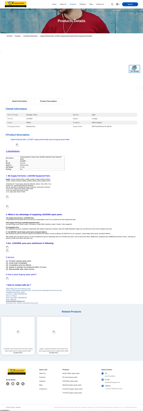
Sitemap (18, 407)
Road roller (9, 190)
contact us (100, 4)
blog (91, 4)
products (73, 4)
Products (17, 36)
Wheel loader (10, 188)
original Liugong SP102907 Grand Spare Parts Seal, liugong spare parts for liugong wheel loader (54, 350)
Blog (40, 385)
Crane (8, 192)
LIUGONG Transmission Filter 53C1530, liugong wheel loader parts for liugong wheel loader (18, 350)
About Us (42, 373)
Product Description (48, 101)
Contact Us (43, 389)
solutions (83, 4)
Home (54, 4)
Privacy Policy (10, 407)
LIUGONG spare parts (30, 36)
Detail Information (19, 101)
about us (63, 4)
